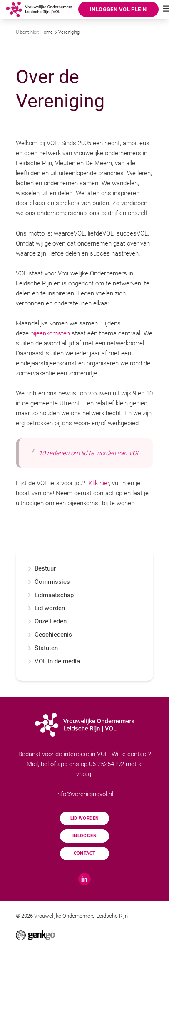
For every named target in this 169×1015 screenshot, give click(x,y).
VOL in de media (57, 661)
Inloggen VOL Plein (118, 9)
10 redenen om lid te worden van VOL (89, 453)
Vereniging (69, 32)
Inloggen (84, 836)
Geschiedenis (53, 634)
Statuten (46, 648)
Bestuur (45, 568)
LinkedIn (84, 879)
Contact (85, 853)
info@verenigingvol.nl (84, 794)
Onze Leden (51, 621)
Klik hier (99, 483)
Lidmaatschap (54, 595)
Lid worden (50, 608)
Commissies (52, 582)
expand (29, 582)
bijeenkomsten (50, 333)
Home (46, 32)
